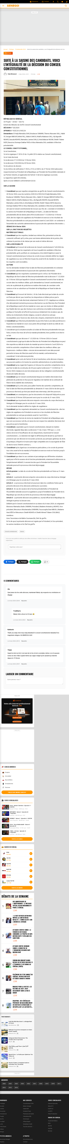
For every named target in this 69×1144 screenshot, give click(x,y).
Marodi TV (50, 1106)
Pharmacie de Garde (28, 1114)
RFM (49, 1124)
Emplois (6, 773)
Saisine (22, 531)
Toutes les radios (17, 888)
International (3, 1114)
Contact (25, 1142)
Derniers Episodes (53, 1104)
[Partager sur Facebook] (10, 562)
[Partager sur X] (22, 562)
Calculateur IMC (27, 1117)
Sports (2, 1119)
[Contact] (45, 2)
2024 (16, 1084)
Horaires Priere (27, 1111)
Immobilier (6, 777)
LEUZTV (50, 1111)
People (2, 1117)
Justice (2, 1109)
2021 (34, 1084)
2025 (10, 1084)
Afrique (2, 1132)
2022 (28, 1084)
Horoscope (26, 1119)
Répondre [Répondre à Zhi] (24, 601)
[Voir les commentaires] (46, 562)
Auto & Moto (7, 780)
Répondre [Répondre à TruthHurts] (30, 620)
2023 (22, 1084)
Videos (2, 1129)
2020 (40, 1084)
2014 (16, 1088)
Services (6, 788)
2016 (4, 1088)
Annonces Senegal (5, 1139)
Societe (2, 1106)
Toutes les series (17, 839)
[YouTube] (62, 2)
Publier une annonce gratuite (17, 793)
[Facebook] (53, 2)
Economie (2, 1111)
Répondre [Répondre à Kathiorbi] (24, 641)
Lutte (1, 1124)
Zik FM (50, 1126)
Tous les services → (28, 1127)
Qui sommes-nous (28, 1139)
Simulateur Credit (27, 1124)
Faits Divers (3, 1127)
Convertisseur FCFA (28, 1104)
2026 (4, 1084)
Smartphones (7, 784)
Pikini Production (52, 1114)
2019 (46, 1084)
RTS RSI (50, 1131)
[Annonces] (34, 2)
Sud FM (50, 1129)
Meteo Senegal (27, 1106)
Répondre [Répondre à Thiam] (24, 664)
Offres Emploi (26, 1122)
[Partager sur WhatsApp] (35, 562)
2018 (52, 1084)
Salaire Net (26, 1109)
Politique (8, 53)
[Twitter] (58, 2)
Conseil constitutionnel (11, 531)
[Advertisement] (34, 26)
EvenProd (50, 1109)
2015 (10, 1088)
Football (2, 1122)
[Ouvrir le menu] (3, 5)
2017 (59, 1084)
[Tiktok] (67, 2)
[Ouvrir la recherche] (66, 5)
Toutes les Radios (52, 1121)
